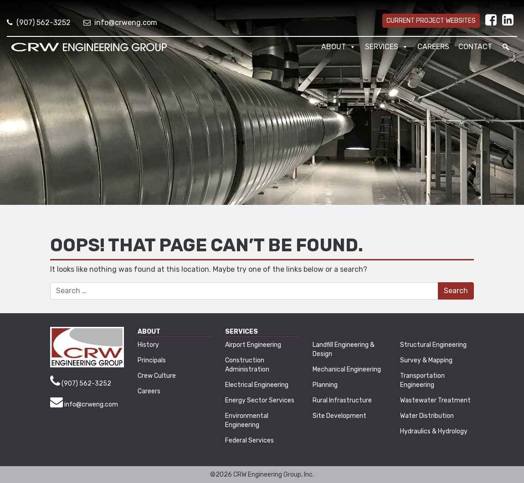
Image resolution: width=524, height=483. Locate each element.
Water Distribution (427, 416)
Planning (325, 385)
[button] (506, 47)
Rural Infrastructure (342, 400)
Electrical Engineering (256, 385)
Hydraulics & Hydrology (433, 431)
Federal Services (249, 440)
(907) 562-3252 (39, 22)
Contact (475, 46)
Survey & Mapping (426, 360)
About (338, 47)
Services (386, 47)
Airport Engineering (253, 345)
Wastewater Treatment (435, 400)
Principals (152, 360)
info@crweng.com (120, 22)
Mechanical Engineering (347, 369)
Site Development (339, 416)
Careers (433, 46)
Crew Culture (157, 376)
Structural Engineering (433, 345)
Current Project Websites (431, 21)
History (148, 345)
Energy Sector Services (259, 400)
